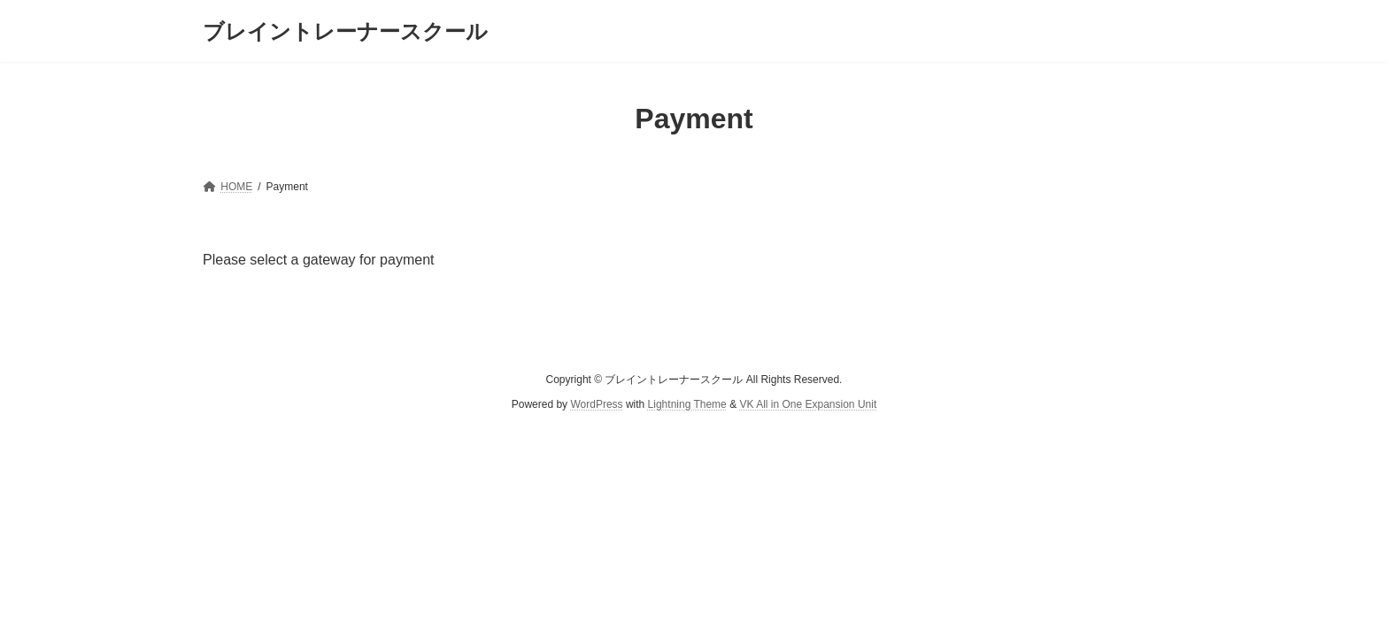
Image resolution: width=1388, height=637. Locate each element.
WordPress (596, 404)
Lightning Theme (687, 404)
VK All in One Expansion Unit (807, 404)
